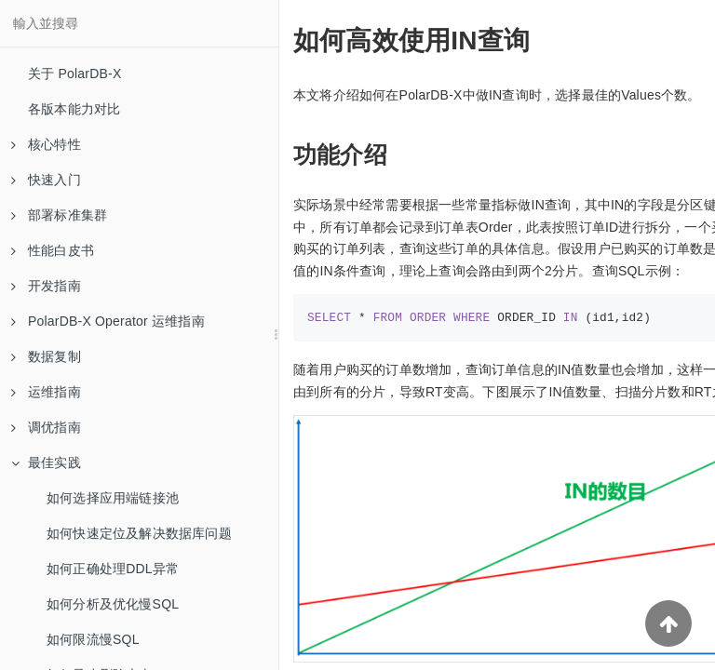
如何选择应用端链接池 (113, 497)
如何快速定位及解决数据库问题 (139, 533)
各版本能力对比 (74, 108)
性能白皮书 (52, 250)
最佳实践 (46, 462)
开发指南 (46, 285)
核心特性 (46, 144)
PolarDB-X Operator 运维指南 (108, 321)
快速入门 (46, 179)
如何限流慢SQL (93, 639)
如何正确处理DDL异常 (113, 568)
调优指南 (46, 427)
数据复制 (46, 356)
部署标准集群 (59, 215)
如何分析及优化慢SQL (113, 603)
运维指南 (46, 391)
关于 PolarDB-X (74, 73)
